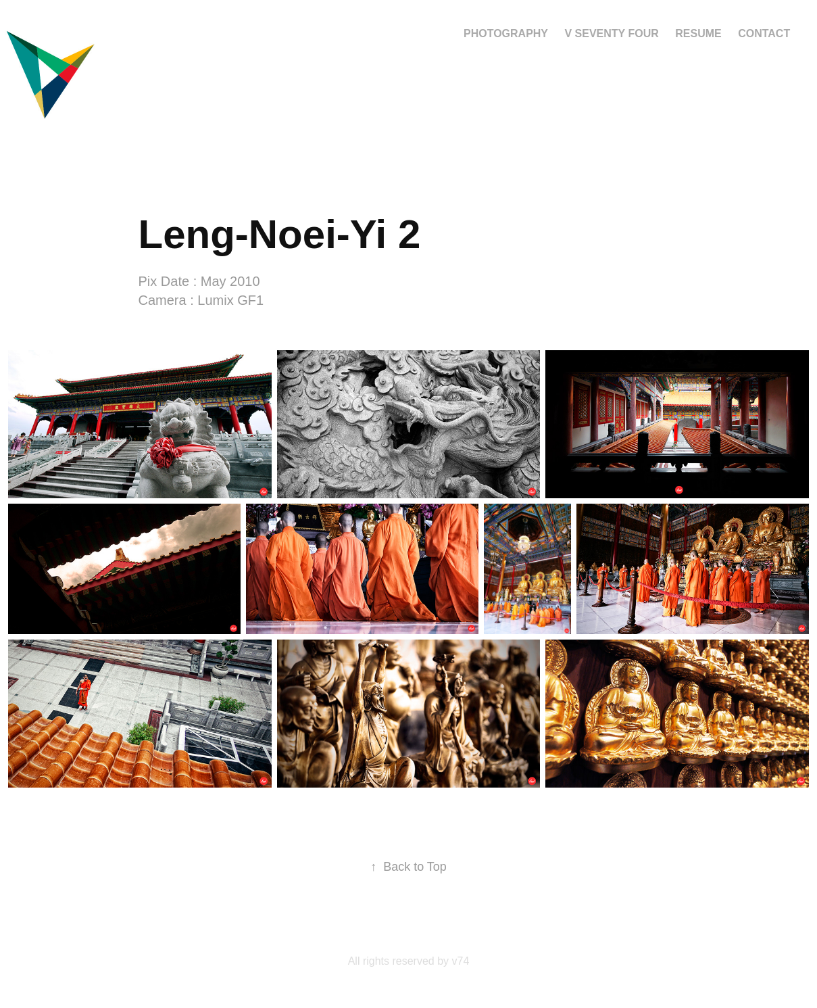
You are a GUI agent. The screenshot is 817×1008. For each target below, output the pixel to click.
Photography (506, 33)
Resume (698, 33)
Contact (764, 33)
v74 (461, 961)
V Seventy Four (611, 33)
